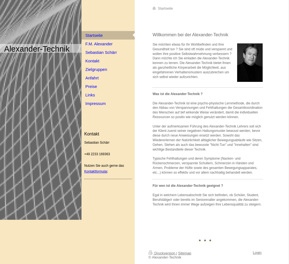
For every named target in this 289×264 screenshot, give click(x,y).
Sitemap (184, 253)
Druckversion (162, 253)
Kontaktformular (95, 171)
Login (257, 253)
